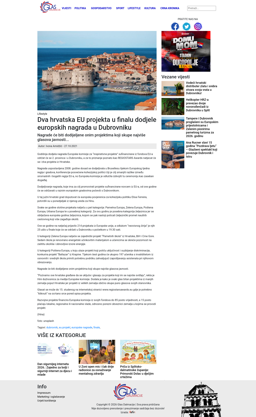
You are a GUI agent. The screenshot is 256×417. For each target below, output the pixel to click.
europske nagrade (82, 327)
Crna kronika (169, 8)
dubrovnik (52, 327)
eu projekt (64, 327)
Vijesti (66, 8)
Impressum (44, 392)
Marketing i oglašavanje (51, 396)
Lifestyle (134, 8)
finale (96, 327)
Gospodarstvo (101, 8)
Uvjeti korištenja (46, 400)
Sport (120, 8)
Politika (80, 8)
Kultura (150, 8)
